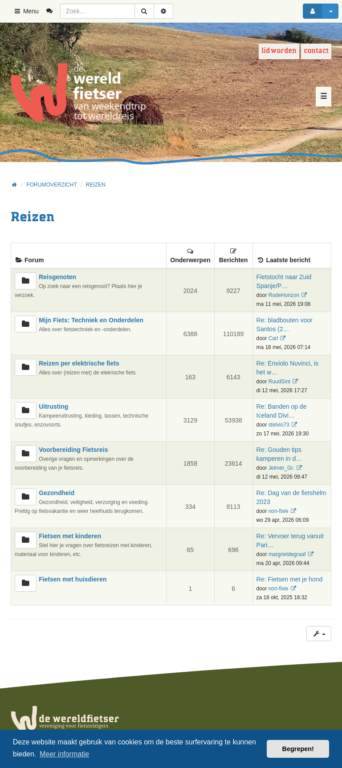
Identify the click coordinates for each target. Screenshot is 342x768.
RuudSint (279, 381)
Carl (273, 338)
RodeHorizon (284, 295)
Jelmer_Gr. (281, 468)
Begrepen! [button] (298, 748)
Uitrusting (53, 406)
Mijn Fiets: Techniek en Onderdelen (91, 320)
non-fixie (279, 511)
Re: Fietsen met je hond (289, 579)
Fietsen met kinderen (70, 536)
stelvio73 (279, 425)
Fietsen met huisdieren (72, 579)
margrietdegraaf (287, 554)
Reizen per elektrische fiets (79, 363)
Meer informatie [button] (64, 754)
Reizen (32, 217)
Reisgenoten (57, 276)
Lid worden (279, 51)
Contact (316, 51)
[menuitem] (52, 11)
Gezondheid (56, 492)
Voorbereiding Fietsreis (73, 449)
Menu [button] (26, 11)
